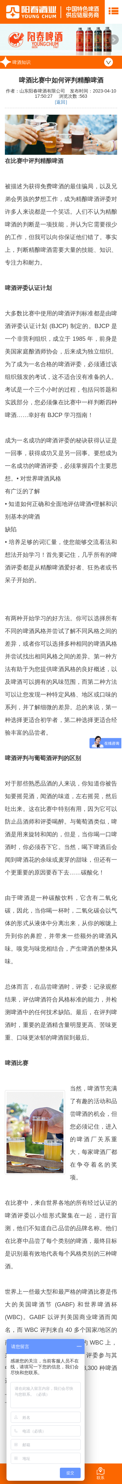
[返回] (61, 102)
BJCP (58, 326)
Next (113, 40)
